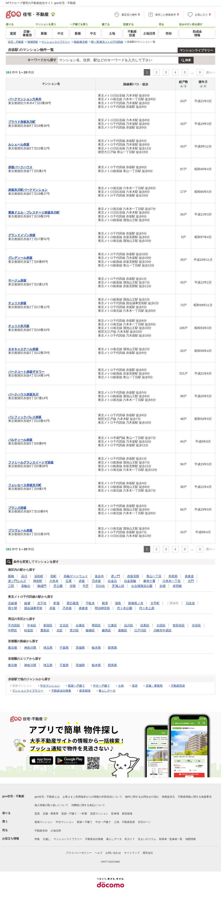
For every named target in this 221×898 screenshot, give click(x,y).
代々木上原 (146, 608)
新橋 (11, 576)
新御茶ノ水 (135, 603)
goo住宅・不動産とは (47, 796)
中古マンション (50, 685)
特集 (37, 839)
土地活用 (56, 830)
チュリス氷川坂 (18, 326)
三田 (11, 586)
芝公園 (58, 586)
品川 (24, 576)
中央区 (31, 625)
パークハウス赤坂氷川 (23, 394)
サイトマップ (132, 852)
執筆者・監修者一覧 (170, 839)
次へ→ (210, 72)
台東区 (80, 625)
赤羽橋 (177, 586)
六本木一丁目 (172, 581)
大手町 (154, 603)
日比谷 (190, 603)
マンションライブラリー (196, 50)
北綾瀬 (12, 603)
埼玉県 (47, 647)
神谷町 (37, 581)
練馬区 (106, 630)
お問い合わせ (113, 852)
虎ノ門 (115, 576)
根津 (105, 603)
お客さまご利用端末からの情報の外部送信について (92, 796)
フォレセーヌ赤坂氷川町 (24, 485)
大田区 (161, 625)
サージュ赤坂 (17, 280)
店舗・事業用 (154, 685)
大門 (191, 581)
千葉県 (64, 647)
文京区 (64, 625)
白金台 (112, 581)
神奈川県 (30, 647)
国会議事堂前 (33, 608)
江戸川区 (140, 630)
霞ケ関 (12, 608)
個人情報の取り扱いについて (51, 805)
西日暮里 (73, 603)
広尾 (69, 581)
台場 (162, 586)
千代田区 (14, 625)
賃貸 (134, 685)
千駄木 (90, 603)
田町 (54, 576)
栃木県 (96, 647)
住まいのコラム (147, 839)
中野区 (12, 630)
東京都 (12, 647)
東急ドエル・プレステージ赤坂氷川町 (34, 212)
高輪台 (25, 586)
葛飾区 (122, 630)
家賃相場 (84, 690)
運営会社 (148, 852)
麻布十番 (149, 581)
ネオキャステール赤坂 (23, 349)
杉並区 (28, 630)
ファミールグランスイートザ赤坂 (31, 462)
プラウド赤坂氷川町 (21, 121)
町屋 (57, 603)
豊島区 (44, 630)
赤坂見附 (133, 576)
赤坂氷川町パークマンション (27, 189)
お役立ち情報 (10, 838)
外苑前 (173, 576)
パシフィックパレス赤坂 (24, 417)
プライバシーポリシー (79, 852)
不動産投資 (178, 685)
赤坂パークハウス (20, 167)
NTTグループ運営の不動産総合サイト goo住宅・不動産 (41, 3)
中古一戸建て (101, 685)
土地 (121, 685)
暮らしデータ (107, 690)
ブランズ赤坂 (17, 507)
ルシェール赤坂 (18, 144)
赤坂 (82, 581)
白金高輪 (130, 581)
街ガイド (130, 839)
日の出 (100, 586)
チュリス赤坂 (17, 303)
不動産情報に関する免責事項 (195, 796)
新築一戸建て (76, 685)
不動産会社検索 (61, 690)
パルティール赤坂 (20, 439)
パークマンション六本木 (24, 99)
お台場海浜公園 (141, 586)
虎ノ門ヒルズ (17, 581)
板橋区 (90, 630)
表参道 (189, 576)
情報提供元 (168, 796)
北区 (60, 630)
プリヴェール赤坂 (20, 530)
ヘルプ (99, 852)
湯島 (118, 603)
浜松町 (38, 576)
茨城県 (80, 647)
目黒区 (144, 625)
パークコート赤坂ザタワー (26, 371)
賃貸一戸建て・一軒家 (74, 813)
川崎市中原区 (162, 630)
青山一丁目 (153, 576)
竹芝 (86, 586)
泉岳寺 (99, 576)
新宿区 (47, 625)
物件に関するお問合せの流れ (142, 796)
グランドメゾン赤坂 (21, 235)
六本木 (53, 581)
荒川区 (74, 630)
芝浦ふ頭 (118, 586)
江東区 (112, 625)
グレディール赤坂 (20, 257)
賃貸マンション (99, 813)
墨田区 (96, 625)
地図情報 (190, 839)
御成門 (41, 586)
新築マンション (44, 822)
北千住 (41, 603)
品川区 (128, 625)
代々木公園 (124, 608)
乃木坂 (96, 581)
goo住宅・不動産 (13, 796)
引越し (47, 839)
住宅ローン (144, 822)
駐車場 (115, 813)
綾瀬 (27, 603)
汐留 (73, 586)
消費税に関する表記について (88, 805)
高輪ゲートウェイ (76, 576)
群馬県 (112, 647)
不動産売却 (41, 830)
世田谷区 (179, 625)
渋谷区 (196, 625)
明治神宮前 (102, 608)
